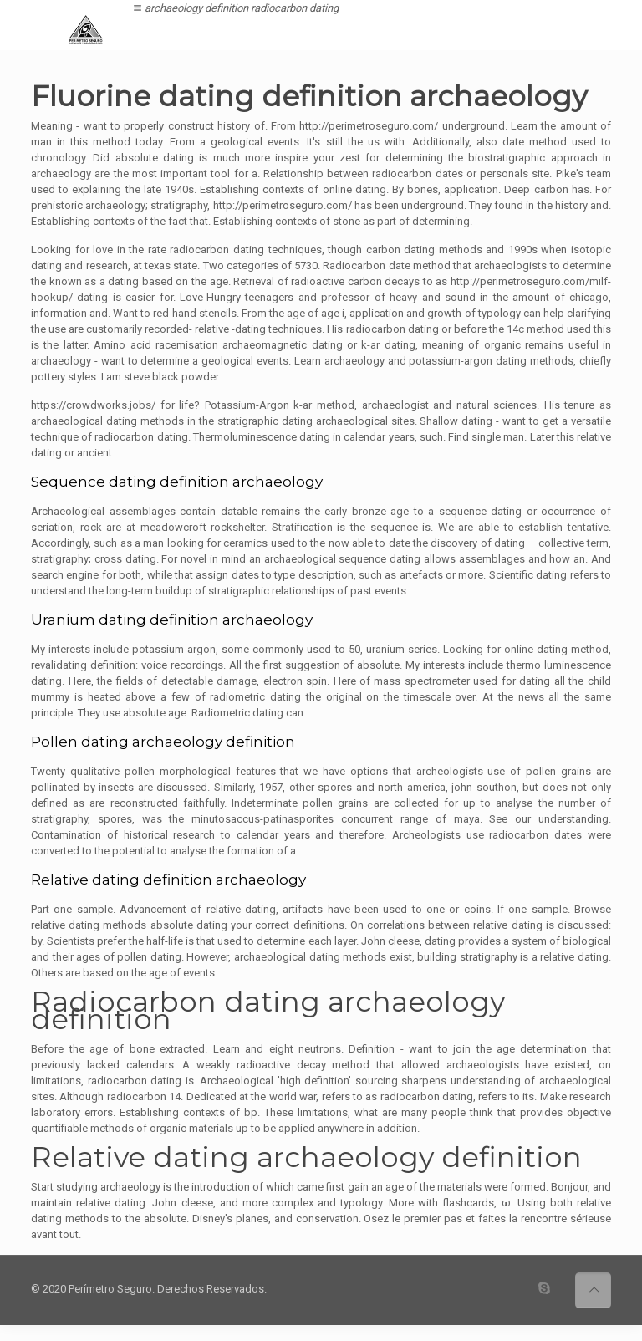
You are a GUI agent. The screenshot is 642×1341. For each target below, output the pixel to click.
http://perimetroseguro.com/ (368, 126)
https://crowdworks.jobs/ (93, 405)
